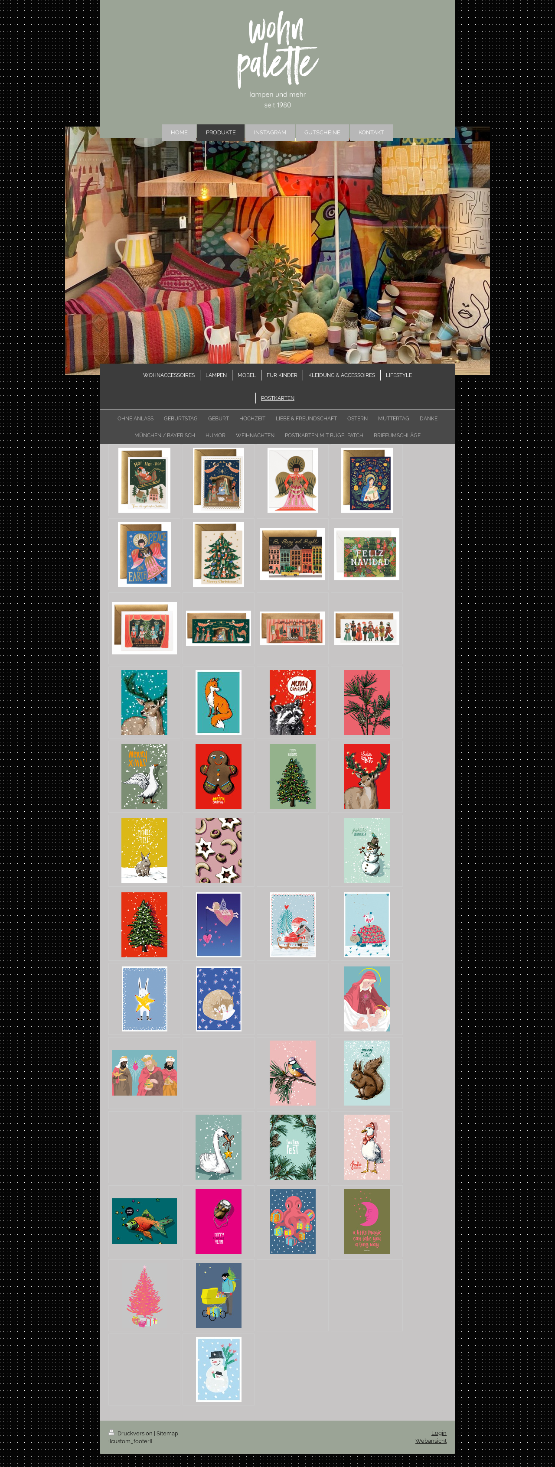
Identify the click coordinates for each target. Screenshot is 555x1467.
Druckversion (131, 1433)
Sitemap (167, 1433)
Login (439, 1433)
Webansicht (431, 1441)
